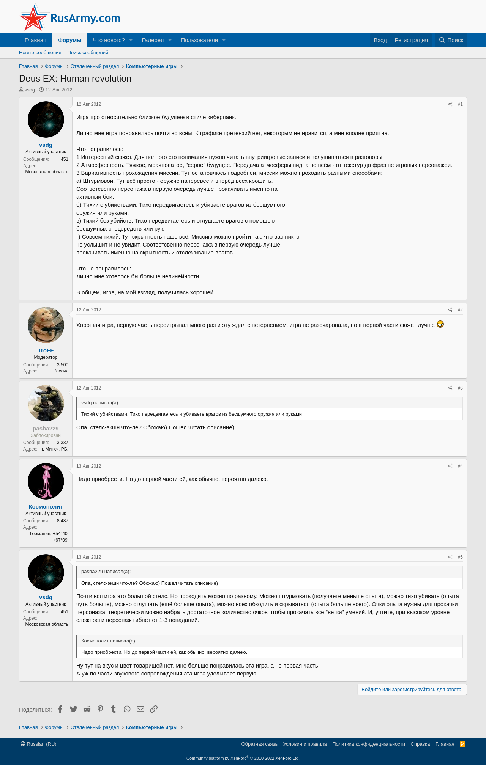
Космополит (45, 506)
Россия (61, 371)
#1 (460, 104)
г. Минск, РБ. (55, 449)
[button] (131, 40)
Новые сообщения (40, 52)
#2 (460, 310)
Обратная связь (259, 744)
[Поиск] (451, 40)
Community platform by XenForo (243, 758)
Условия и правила (305, 744)
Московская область (46, 171)
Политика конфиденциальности (368, 744)
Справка (420, 744)
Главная (35, 40)
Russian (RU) (39, 744)
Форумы (70, 40)
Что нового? (109, 40)
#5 (460, 557)
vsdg (30, 90)
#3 (460, 388)
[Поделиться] (450, 104)
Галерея (153, 40)
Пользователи (199, 40)
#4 (460, 466)
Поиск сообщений (88, 52)
